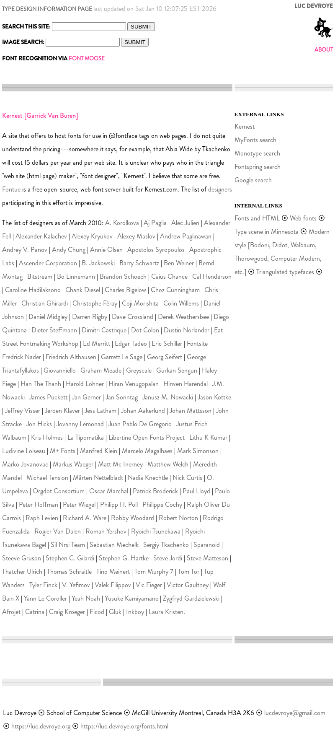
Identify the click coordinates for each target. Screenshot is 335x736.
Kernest (244, 126)
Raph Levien (42, 518)
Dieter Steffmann (54, 330)
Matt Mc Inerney (120, 464)
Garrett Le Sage (121, 357)
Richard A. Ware (84, 518)
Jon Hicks (39, 424)
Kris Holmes (47, 437)
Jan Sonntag (122, 397)
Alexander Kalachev (41, 236)
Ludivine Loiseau (23, 451)
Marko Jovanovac (25, 464)
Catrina (34, 612)
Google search (253, 180)
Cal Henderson (212, 276)
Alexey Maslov (136, 236)
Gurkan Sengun (176, 370)
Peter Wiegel (79, 504)
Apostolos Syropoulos (156, 249)
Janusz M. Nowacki (167, 397)
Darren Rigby (89, 316)
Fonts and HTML (257, 218)
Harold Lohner (85, 384)
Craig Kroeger (67, 612)
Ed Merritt (96, 343)
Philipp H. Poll (119, 504)
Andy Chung (68, 249)
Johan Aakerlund (143, 410)
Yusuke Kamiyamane (131, 598)
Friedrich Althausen (71, 357)
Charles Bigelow (125, 290)
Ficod (97, 612)
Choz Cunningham (175, 290)
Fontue (11, 189)
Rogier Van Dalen (57, 531)
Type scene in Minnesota (266, 231)
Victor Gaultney (188, 585)
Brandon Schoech (123, 276)
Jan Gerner (86, 397)
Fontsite (197, 343)
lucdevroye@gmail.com (294, 713)
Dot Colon (145, 330)
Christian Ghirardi (44, 303)
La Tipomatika (85, 437)
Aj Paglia (155, 223)
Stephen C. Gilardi (70, 558)
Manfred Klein (98, 451)
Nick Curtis (187, 477)
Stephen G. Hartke (124, 558)
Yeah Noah (86, 598)
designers (220, 189)
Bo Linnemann (76, 276)
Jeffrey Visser (22, 410)
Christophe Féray (94, 303)
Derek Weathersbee (183, 316)
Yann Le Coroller (45, 598)
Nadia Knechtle (148, 477)
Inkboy (135, 612)
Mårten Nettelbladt (98, 477)
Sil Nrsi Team (68, 544)
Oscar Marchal (108, 491)
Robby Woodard (132, 518)
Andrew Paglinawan (185, 236)
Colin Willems (181, 303)
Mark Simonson (198, 451)
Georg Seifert (164, 357)
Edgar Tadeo (131, 343)
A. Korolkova (122, 223)
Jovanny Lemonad (80, 424)
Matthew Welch (167, 464)
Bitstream (39, 276)
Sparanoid (206, 544)
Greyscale (139, 370)
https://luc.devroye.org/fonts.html (124, 726)
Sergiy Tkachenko (166, 544)
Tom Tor (188, 571)
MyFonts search (255, 140)
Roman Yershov (105, 531)
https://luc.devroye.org (40, 726)
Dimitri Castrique (104, 330)
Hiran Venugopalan (133, 384)
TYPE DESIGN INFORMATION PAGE (47, 9)
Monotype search (257, 153)
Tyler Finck (43, 585)
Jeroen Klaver (62, 410)
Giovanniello (60, 370)
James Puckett (48, 397)
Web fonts (304, 218)
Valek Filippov (113, 585)
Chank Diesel (82, 290)
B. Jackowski (98, 263)
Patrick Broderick (155, 491)
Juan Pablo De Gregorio (140, 424)
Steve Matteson (207, 558)
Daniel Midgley (47, 316)
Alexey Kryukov (92, 236)
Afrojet (11, 612)
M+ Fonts (62, 451)
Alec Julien (185, 223)
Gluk (115, 612)
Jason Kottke (214, 397)
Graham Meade (100, 370)
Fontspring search (257, 166)
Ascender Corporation (48, 263)
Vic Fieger (149, 585)
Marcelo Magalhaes (147, 451)
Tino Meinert (113, 571)
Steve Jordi (167, 558)
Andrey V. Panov (24, 249)
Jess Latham (100, 410)
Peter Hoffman (38, 504)
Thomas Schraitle (69, 571)
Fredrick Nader (21, 357)
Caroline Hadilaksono (33, 290)
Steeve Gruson (21, 558)
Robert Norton (178, 518)
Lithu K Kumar (208, 437)
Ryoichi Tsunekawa (155, 531)
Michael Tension (47, 477)
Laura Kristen (166, 612)
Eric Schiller (167, 343)
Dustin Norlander (186, 330)
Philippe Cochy (162, 504)
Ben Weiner (179, 263)
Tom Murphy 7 (153, 571)
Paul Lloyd (196, 491)
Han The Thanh (41, 384)
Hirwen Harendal (185, 384)
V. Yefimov (76, 585)
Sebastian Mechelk (114, 544)
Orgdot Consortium (59, 491)
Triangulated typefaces (285, 272)
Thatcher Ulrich (22, 571)
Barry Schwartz (139, 263)
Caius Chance (169, 276)
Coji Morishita (140, 303)
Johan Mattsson (190, 410)
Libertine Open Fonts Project (146, 437)
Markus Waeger (73, 464)
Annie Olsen (106, 249)
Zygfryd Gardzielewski (191, 598)
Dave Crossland (132, 316)
